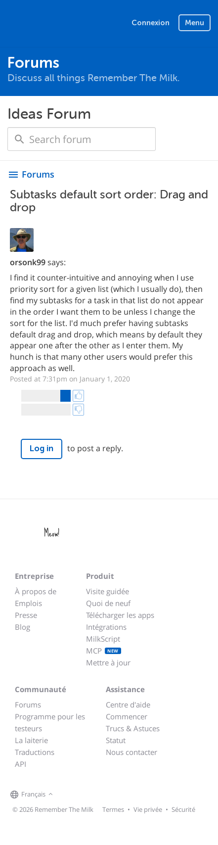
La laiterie (31, 740)
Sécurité (183, 809)
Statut (116, 740)
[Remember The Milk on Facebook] (70, 794)
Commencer (126, 716)
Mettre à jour (108, 662)
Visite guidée (107, 591)
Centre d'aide (128, 704)
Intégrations (106, 627)
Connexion (150, 22)
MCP (103, 651)
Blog (22, 627)
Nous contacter (131, 752)
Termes (113, 809)
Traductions (34, 752)
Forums (28, 704)
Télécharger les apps (120, 615)
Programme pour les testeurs (50, 722)
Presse (26, 615)
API (20, 764)
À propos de (35, 591)
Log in (41, 448)
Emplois (28, 603)
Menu (194, 22)
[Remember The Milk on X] (83, 794)
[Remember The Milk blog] (96, 794)
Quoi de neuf (108, 603)
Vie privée (147, 809)
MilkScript (103, 639)
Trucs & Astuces (133, 728)
